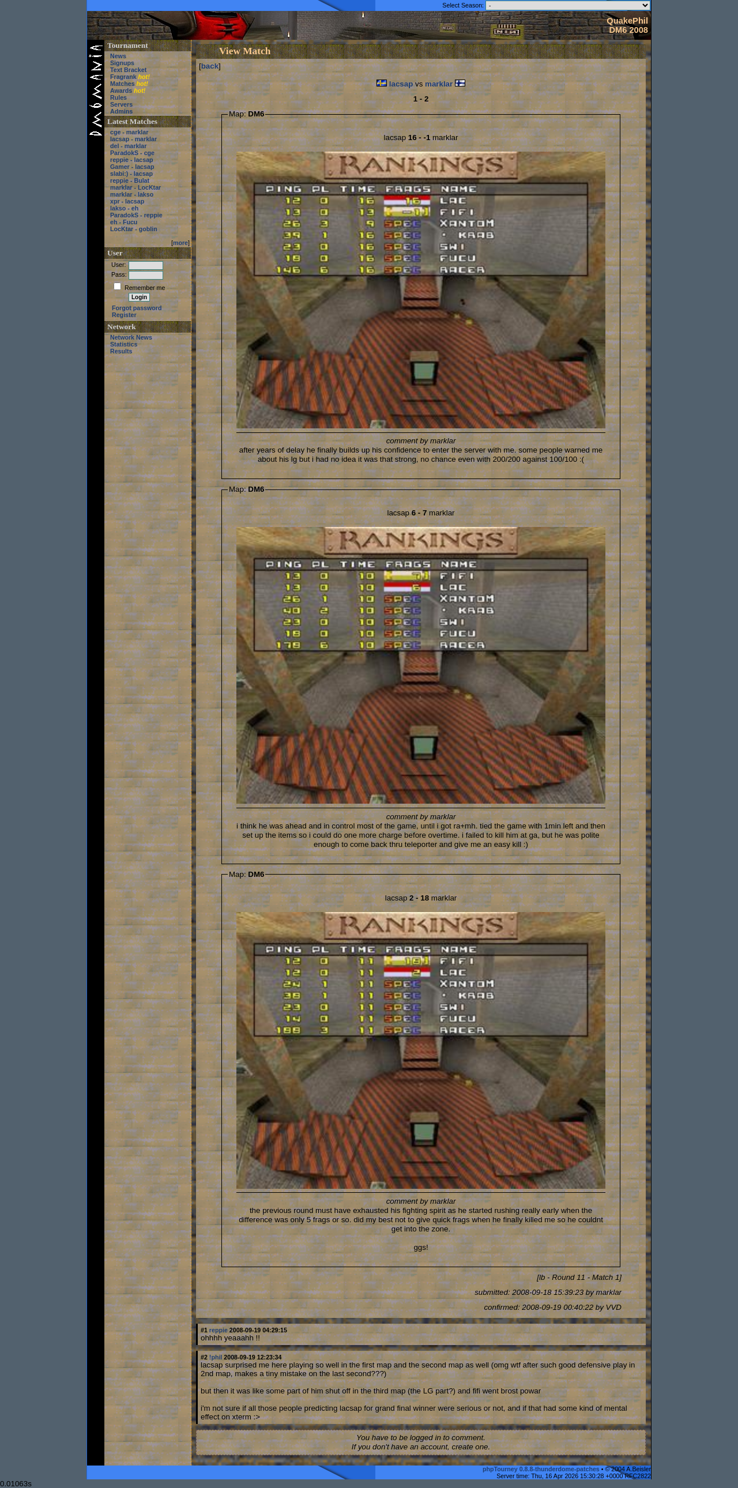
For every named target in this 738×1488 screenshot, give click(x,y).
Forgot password (136, 307)
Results (121, 351)
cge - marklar (129, 132)
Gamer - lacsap (132, 166)
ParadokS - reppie (136, 215)
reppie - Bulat (129, 180)
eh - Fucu (123, 222)
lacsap (401, 84)
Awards (121, 90)
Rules (118, 97)
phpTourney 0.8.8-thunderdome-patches (542, 1469)
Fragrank (123, 76)
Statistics (123, 344)
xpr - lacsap (127, 201)
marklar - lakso (131, 194)
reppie (218, 1330)
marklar (439, 84)
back (210, 66)
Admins (121, 111)
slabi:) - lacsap (131, 173)
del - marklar (128, 145)
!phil (216, 1357)
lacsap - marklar (133, 138)
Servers (121, 104)
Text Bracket (128, 69)
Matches (122, 83)
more (180, 242)
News (118, 55)
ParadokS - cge (132, 152)
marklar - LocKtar (135, 187)
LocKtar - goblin (133, 228)
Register (124, 314)
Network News (131, 337)
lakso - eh (124, 208)
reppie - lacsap (131, 159)
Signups (122, 62)
